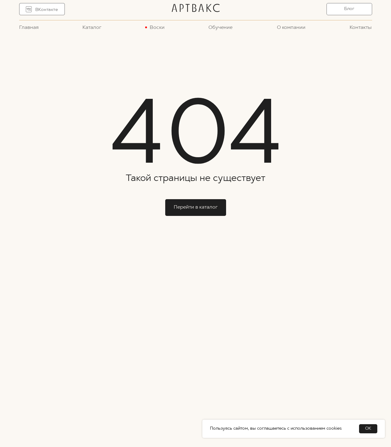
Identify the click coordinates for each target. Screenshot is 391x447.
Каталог (91, 27)
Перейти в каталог (196, 207)
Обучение (220, 27)
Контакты (361, 27)
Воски (157, 27)
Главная (29, 27)
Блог (349, 9)
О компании (291, 27)
